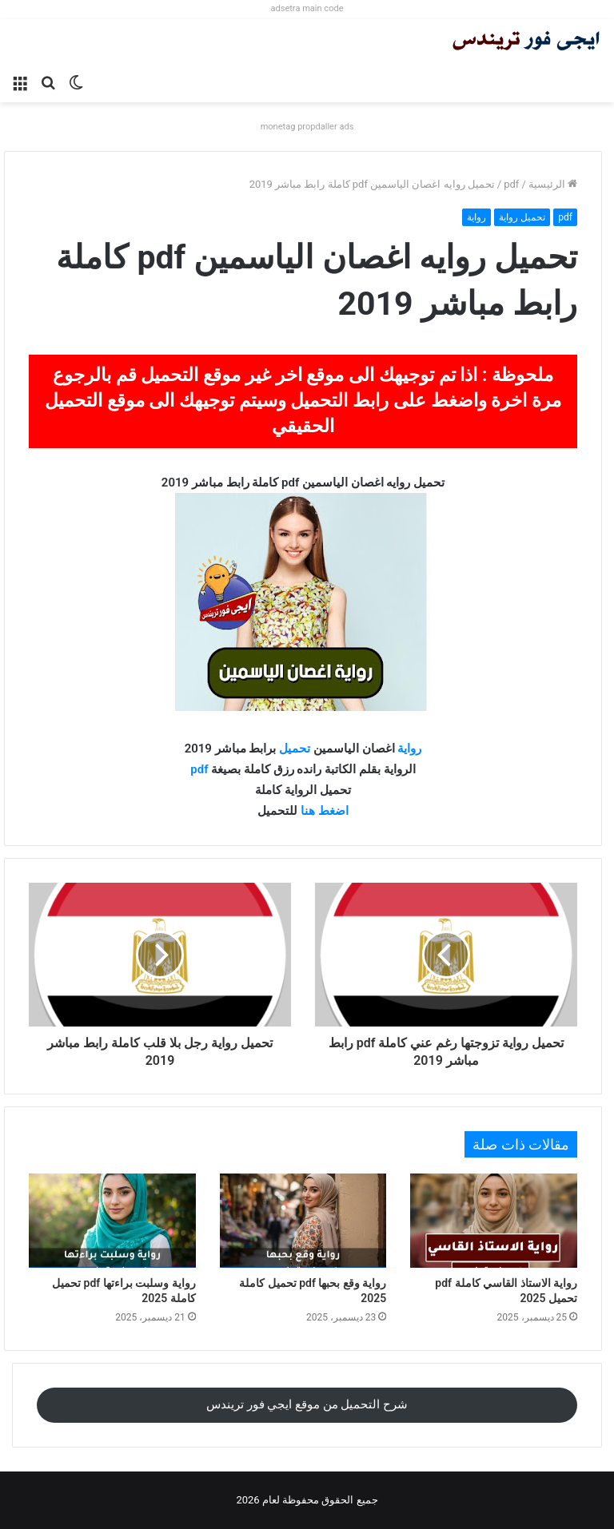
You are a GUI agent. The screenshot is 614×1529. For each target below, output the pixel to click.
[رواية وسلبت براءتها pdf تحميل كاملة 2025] (112, 1221)
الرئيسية (552, 184)
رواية (476, 217)
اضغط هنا (325, 811)
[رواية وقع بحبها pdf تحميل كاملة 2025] (303, 1221)
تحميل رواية (522, 217)
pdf (511, 184)
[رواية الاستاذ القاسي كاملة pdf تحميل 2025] (493, 1221)
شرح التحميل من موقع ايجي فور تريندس (307, 1404)
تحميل (293, 748)
